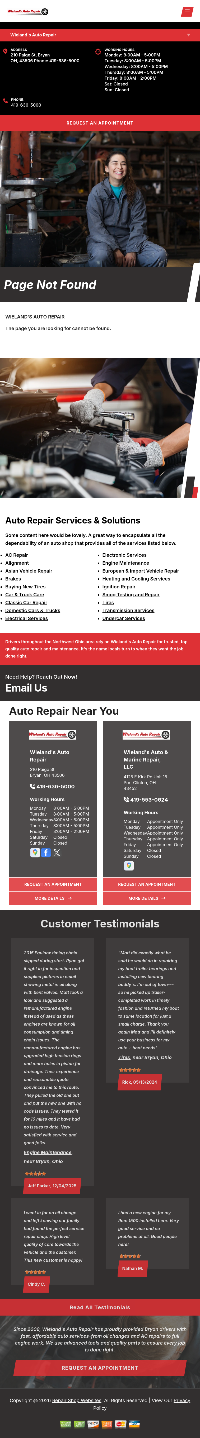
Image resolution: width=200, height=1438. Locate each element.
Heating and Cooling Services (136, 579)
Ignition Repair (119, 586)
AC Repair (16, 555)
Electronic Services (125, 555)
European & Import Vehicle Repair (141, 571)
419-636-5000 (64, 60)
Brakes (13, 579)
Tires (108, 602)
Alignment (17, 563)
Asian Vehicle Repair (28, 571)
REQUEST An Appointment (100, 123)
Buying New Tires (25, 586)
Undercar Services (124, 618)
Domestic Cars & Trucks (32, 610)
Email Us (26, 687)
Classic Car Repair (26, 602)
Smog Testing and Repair (131, 594)
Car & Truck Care (24, 594)
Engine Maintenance (126, 563)
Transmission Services (129, 610)
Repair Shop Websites (76, 1400)
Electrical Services (26, 618)
